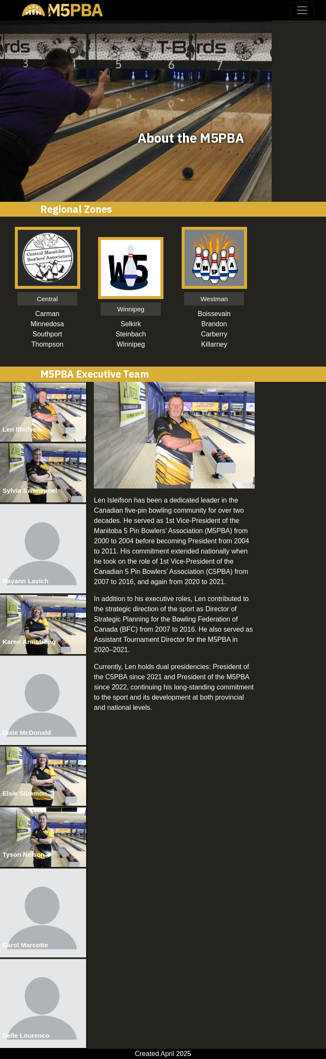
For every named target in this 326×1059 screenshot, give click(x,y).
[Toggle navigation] (302, 10)
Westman (214, 298)
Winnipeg (130, 309)
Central (47, 298)
